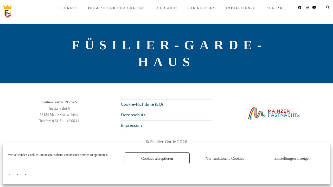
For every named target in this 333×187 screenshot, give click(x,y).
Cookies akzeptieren (157, 158)
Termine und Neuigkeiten (109, 7)
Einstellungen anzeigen (292, 158)
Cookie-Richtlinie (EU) (142, 104)
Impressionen (234, 7)
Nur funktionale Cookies (225, 158)
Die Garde (160, 7)
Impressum (131, 125)
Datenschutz (133, 114)
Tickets (61, 7)
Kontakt (269, 7)
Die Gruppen (194, 7)
